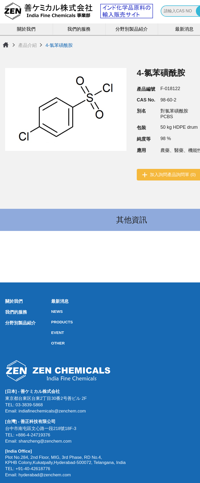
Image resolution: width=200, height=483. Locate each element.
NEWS (52, 311)
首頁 (6, 45)
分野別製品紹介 (131, 29)
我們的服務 (78, 29)
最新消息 (52, 301)
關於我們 (26, 29)
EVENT (52, 333)
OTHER (52, 343)
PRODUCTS (52, 322)
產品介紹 (27, 45)
